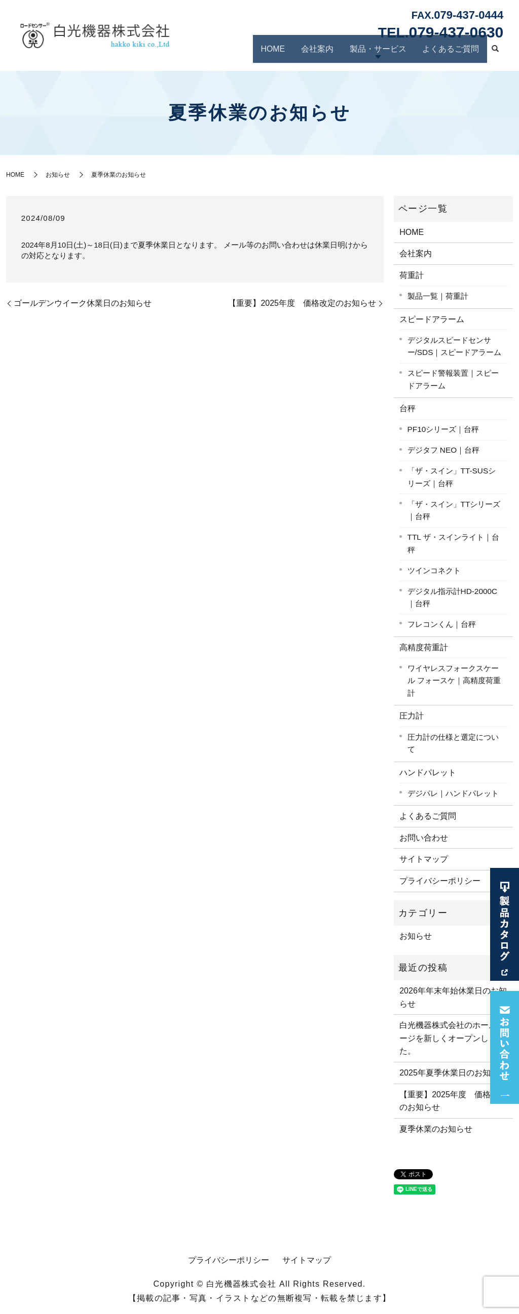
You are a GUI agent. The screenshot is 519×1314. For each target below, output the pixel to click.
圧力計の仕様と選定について (453, 743)
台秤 (407, 408)
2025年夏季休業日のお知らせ (453, 1072)
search (495, 53)
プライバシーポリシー (439, 881)
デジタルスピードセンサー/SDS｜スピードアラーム (454, 346)
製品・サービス (384, 52)
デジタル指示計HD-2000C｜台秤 (452, 597)
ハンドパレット (427, 772)
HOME (285, 52)
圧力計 (411, 715)
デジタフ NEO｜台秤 (443, 450)
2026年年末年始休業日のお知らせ (453, 997)
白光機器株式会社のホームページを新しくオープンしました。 (452, 1038)
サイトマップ (423, 859)
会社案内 (327, 52)
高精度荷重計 (423, 647)
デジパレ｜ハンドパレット (453, 793)
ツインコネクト (434, 570)
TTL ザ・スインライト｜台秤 (453, 543)
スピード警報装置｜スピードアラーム (453, 379)
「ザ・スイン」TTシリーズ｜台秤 (454, 510)
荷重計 (411, 275)
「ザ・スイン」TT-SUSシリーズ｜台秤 (451, 477)
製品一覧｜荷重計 (437, 296)
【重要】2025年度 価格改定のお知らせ (302, 303)
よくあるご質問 (452, 52)
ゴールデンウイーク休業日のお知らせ (83, 303)
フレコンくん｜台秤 (441, 624)
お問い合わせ (423, 837)
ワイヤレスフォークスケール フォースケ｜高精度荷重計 (454, 680)
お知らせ (58, 174)
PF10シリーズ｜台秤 (443, 429)
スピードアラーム (431, 319)
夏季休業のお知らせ (435, 1129)
